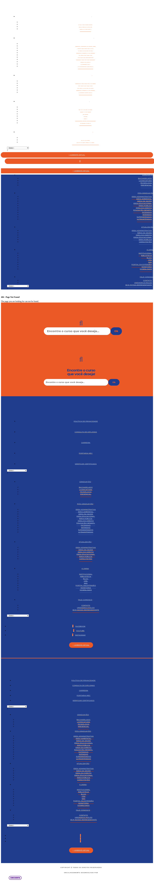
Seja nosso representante (85, 142)
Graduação (85, 16)
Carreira (85, 443)
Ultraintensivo (85, 66)
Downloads (85, 123)
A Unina (85, 101)
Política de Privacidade (86, 421)
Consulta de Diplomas (86, 432)
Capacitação (85, 92)
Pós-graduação (85, 38)
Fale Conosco (85, 132)
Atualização (85, 75)
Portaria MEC (86, 453)
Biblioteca (146, 255)
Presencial (85, 29)
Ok (116, 331)
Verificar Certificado (86, 464)
